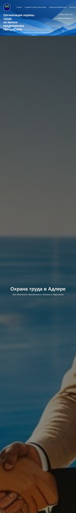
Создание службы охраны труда (35, 7)
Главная (19, 7)
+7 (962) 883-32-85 (65, 15)
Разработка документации (57, 7)
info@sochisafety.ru (65, 18)
